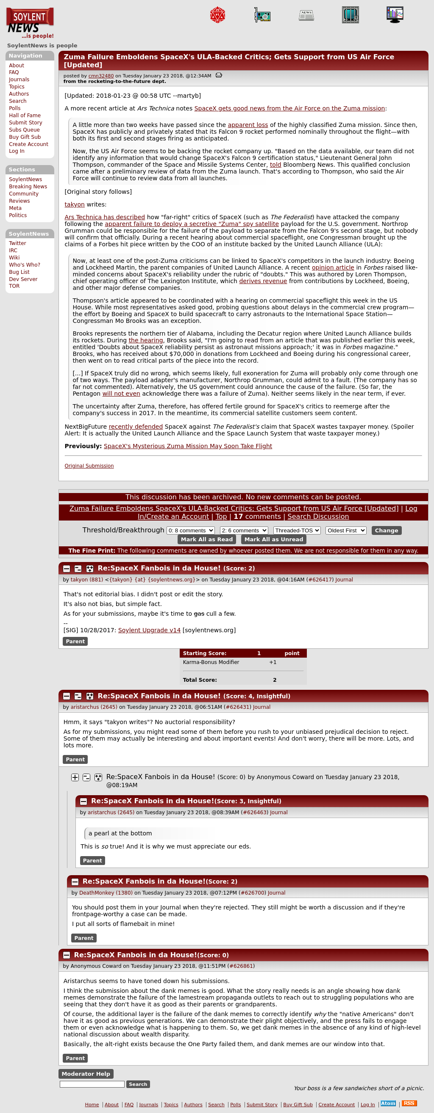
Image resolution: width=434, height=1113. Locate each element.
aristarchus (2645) (94, 707)
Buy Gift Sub (25, 137)
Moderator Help (85, 1074)
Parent (75, 641)
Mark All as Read (207, 539)
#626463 (255, 812)
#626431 (238, 707)
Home (92, 1104)
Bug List (19, 272)
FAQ (14, 72)
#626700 (252, 893)
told (275, 164)
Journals (19, 80)
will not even (121, 393)
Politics (18, 215)
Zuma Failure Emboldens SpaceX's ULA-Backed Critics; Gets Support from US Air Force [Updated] (234, 508)
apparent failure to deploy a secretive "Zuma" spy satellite (192, 223)
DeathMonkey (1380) (106, 893)
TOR (14, 286)
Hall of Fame (25, 115)
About (16, 66)
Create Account (28, 144)
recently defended (136, 426)
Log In (17, 151)
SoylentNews (30, 23)
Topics (17, 87)
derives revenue (263, 281)
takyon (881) (87, 580)
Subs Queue (24, 130)
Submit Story (25, 123)
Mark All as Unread (274, 539)
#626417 (320, 580)
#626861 (241, 966)
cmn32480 (101, 76)
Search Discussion (318, 516)
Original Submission (89, 466)
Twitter (17, 243)
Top (221, 516)
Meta (15, 208)
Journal (344, 580)
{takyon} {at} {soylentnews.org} (152, 580)
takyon (75, 204)
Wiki (14, 258)
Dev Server (23, 279)
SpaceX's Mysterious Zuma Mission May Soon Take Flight (188, 446)
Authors (19, 94)
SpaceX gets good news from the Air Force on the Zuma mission (290, 108)
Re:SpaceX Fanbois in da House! (159, 568)
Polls (14, 108)
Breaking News (28, 187)
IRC (13, 250)
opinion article (333, 267)
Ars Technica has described (105, 217)
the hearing (146, 340)
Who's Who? (24, 265)
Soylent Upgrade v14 (149, 630)
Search (18, 101)
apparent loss (248, 124)
